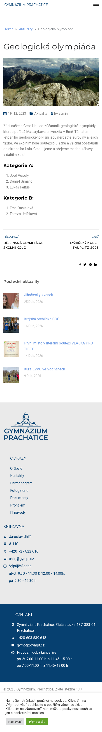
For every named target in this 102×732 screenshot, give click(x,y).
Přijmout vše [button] (37, 721)
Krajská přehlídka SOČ (41, 319)
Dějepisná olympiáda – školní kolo (24, 245)
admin (63, 114)
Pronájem (17, 505)
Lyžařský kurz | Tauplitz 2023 (84, 245)
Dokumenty (19, 498)
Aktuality (40, 114)
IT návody (18, 512)
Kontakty (17, 476)
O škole (16, 468)
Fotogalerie (19, 490)
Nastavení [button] (14, 721)
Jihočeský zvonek (38, 295)
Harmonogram (21, 483)
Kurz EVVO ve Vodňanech (44, 369)
